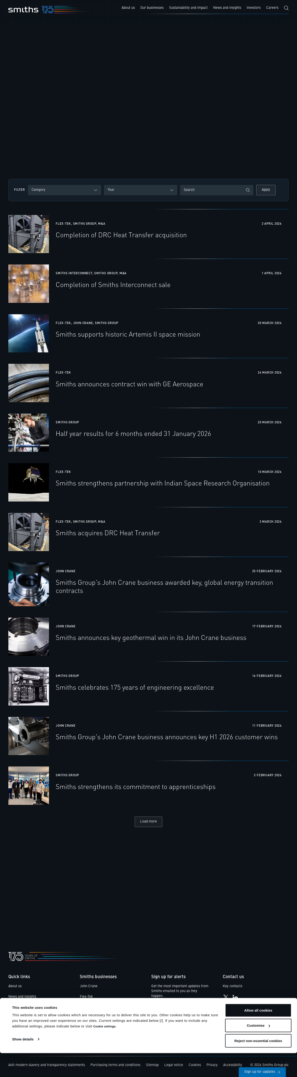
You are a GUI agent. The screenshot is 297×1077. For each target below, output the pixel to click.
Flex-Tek (86, 998)
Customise (258, 1049)
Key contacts (232, 988)
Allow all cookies (258, 1034)
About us (15, 988)
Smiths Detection (93, 1008)
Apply (266, 190)
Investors (15, 1008)
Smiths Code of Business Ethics (32, 1019)
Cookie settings (104, 1050)
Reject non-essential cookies (258, 1065)
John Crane (88, 988)
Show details (23, 1063)
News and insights (22, 998)
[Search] (286, 8)
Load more (148, 823)
